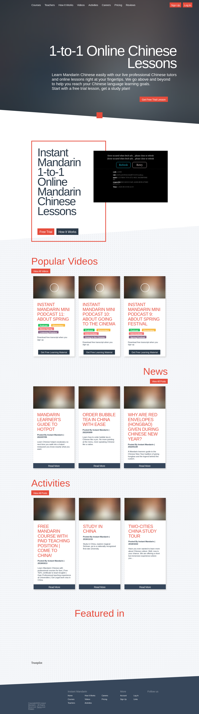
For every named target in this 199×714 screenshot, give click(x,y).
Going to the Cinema (95, 337)
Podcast (43, 325)
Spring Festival (138, 337)
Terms (39, 707)
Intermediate (91, 334)
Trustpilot (36, 662)
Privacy (31, 709)
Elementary (58, 325)
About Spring (46, 329)
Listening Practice (48, 332)
